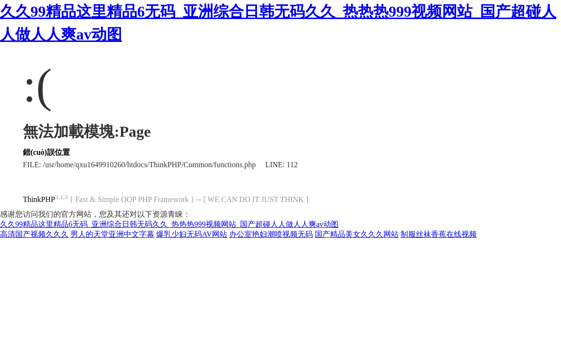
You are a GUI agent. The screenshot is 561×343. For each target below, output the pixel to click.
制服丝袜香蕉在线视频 (439, 234)
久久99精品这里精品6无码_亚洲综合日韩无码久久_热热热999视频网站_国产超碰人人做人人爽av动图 (169, 224)
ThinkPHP (39, 199)
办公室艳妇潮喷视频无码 (271, 234)
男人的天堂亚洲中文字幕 (112, 234)
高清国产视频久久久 (34, 234)
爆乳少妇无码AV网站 (191, 234)
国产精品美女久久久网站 (357, 234)
